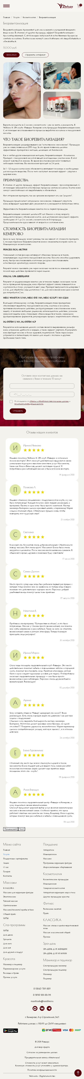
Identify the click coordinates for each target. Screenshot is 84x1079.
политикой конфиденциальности (28, 404)
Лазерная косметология (54, 888)
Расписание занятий (52, 909)
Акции (6, 863)
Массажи (10, 882)
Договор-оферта (42, 1047)
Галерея (6, 871)
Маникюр (47, 974)
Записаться (11, 55)
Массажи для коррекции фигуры (18, 892)
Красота (9, 959)
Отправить (18, 411)
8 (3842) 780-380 (42, 988)
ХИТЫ (6, 918)
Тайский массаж (10, 901)
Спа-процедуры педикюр (54, 970)
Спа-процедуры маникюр (54, 965)
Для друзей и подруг (13, 952)
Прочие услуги (10, 977)
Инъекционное (50, 854)
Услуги (16, 17)
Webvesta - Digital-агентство (42, 1076)
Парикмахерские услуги (14, 968)
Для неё (7, 948)
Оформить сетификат (35, 55)
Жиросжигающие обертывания (57, 867)
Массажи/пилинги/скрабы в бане (18, 909)
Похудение (50, 844)
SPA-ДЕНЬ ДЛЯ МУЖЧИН (55, 953)
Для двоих (8, 935)
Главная (6, 17)
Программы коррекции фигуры (57, 863)
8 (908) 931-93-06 (42, 994)
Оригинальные (10, 905)
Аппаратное (48, 850)
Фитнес (48, 903)
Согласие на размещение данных (42, 1052)
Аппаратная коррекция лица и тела (59, 892)
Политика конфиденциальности (42, 1070)
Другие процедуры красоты (56, 896)
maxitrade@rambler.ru (42, 1001)
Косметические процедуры (55, 879)
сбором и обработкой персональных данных (49, 401)
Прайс (46, 913)
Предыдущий (10, 829)
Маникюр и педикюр (12, 964)
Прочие (46, 937)
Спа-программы (14, 925)
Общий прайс (9, 914)
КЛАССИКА (8, 888)
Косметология (29, 17)
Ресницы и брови (11, 973)
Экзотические (9, 896)
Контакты (7, 876)
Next (21, 829)
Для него (7, 943)
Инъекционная (49, 884)
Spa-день (7, 939)
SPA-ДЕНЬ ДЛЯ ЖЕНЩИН (55, 949)
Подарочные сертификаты (15, 858)
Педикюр (47, 978)
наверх (78, 1073)
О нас (6, 867)
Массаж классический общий (56, 932)
